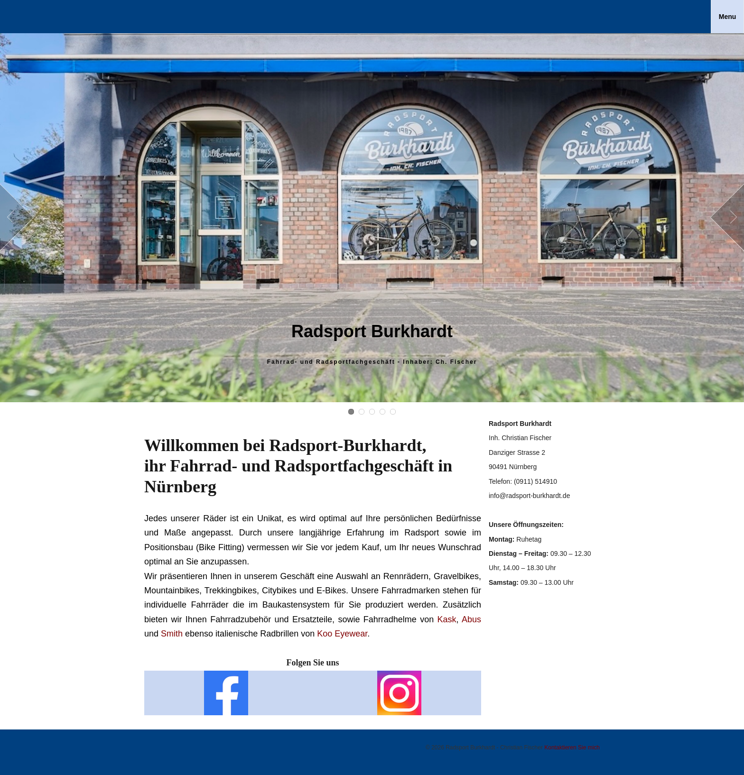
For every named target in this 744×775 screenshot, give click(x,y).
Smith (172, 633)
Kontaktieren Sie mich (572, 747)
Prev (17, 218)
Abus (471, 619)
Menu (727, 16)
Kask (446, 619)
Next (727, 218)
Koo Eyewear (342, 633)
